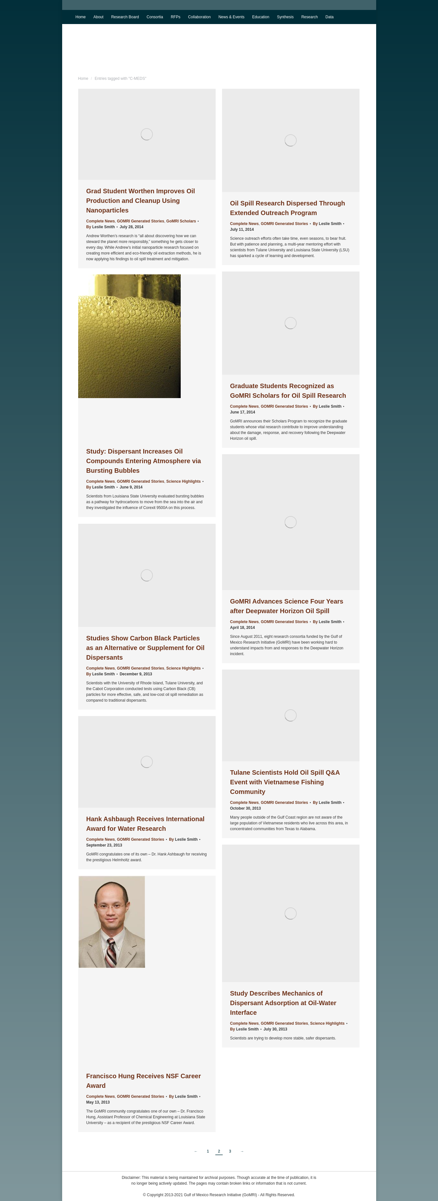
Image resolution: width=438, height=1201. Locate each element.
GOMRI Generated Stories (140, 221)
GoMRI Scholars (181, 221)
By (100, 227)
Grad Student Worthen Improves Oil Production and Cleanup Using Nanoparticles (140, 201)
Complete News (100, 221)
